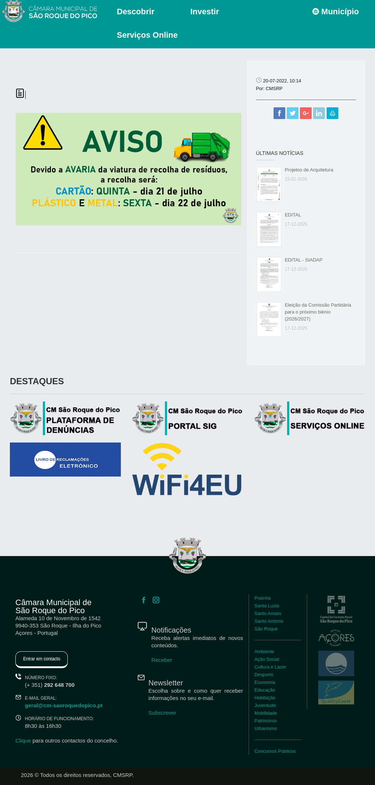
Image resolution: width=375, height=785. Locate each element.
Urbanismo (266, 728)
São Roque (266, 629)
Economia (265, 682)
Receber (161, 660)
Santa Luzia (267, 605)
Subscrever (162, 713)
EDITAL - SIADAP (304, 260)
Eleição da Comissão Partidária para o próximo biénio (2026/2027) (318, 312)
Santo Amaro (268, 613)
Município (335, 11)
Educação (265, 690)
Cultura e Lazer (270, 667)
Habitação (265, 697)
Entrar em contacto (41, 659)
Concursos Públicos (275, 751)
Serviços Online (147, 35)
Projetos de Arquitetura (309, 170)
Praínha (263, 598)
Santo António (269, 621)
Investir (204, 11)
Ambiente (264, 651)
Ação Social (267, 659)
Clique (23, 740)
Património (266, 720)
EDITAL (293, 215)
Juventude (265, 705)
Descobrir (136, 11)
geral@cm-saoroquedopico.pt (64, 705)
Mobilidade (266, 713)
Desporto (264, 674)
